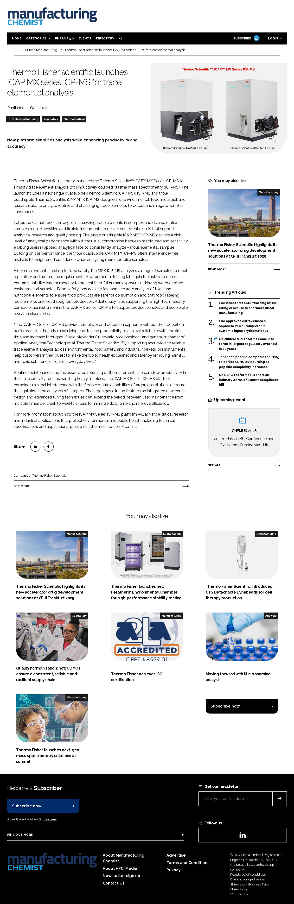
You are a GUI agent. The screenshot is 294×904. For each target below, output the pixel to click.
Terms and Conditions (188, 862)
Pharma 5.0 (64, 38)
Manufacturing (269, 192)
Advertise (176, 855)
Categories (36, 38)
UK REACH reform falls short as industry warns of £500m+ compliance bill (249, 380)
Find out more (20, 834)
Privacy (173, 870)
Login (273, 38)
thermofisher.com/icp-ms (113, 426)
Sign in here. (48, 819)
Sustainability (172, 533)
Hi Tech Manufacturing (23, 119)
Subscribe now (225, 706)
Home (16, 38)
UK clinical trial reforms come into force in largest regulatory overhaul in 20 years (248, 344)
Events (84, 38)
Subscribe (245, 38)
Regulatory (51, 119)
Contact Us (114, 883)
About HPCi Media (120, 868)
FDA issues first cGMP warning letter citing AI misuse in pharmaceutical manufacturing (248, 308)
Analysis (270, 615)
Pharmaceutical (74, 119)
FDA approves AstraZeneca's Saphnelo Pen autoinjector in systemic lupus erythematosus (243, 326)
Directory (105, 38)
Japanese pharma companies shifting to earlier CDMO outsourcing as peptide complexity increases (249, 362)
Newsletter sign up (121, 875)
